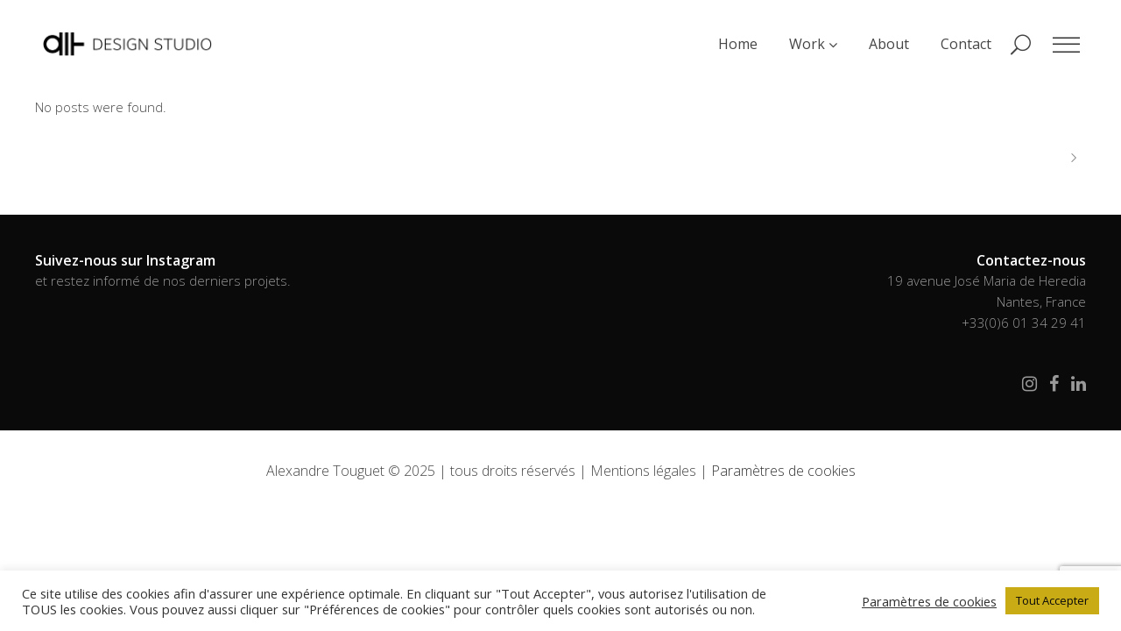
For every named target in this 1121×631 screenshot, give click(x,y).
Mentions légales (643, 470)
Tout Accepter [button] (1052, 600)
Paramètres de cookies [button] (783, 470)
